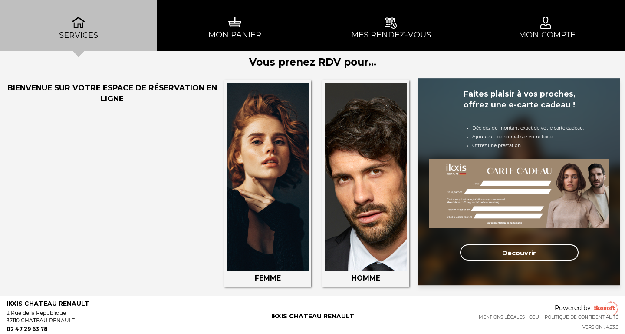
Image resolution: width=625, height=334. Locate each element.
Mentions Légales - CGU (509, 317)
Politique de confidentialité (581, 317)
